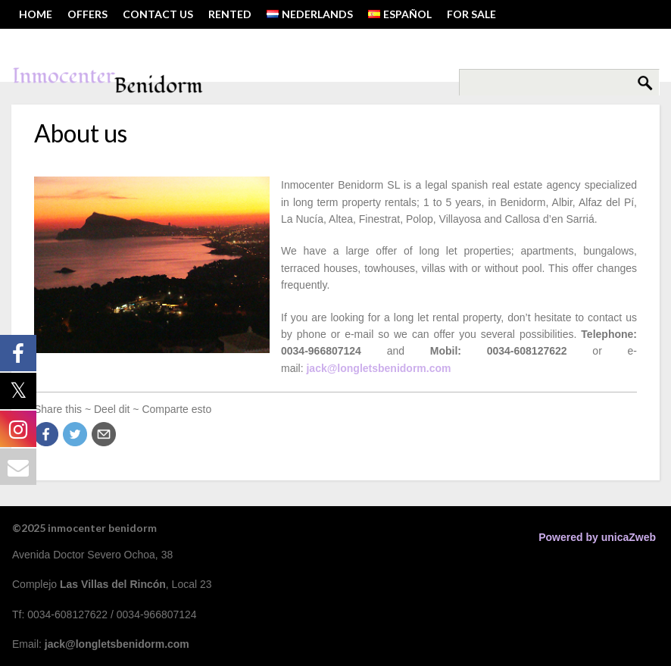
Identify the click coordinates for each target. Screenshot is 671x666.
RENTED (229, 14)
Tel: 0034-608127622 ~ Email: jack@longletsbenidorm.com (186, 42)
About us (80, 133)
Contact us (158, 14)
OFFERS (87, 14)
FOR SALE (471, 14)
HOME (35, 14)
